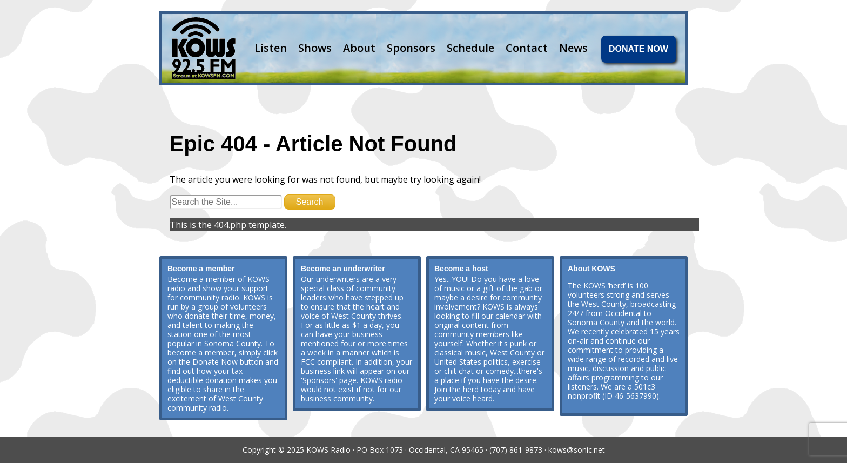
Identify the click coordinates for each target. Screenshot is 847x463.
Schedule (470, 48)
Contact (527, 48)
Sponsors (411, 48)
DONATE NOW (638, 48)
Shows (315, 48)
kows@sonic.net (576, 450)
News (573, 48)
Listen (270, 48)
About (359, 48)
